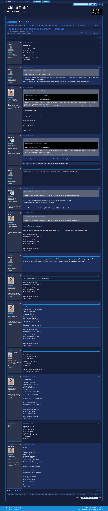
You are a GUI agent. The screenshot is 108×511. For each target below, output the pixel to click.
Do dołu (9, 37)
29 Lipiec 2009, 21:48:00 (28, 303)
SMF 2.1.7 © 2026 (9, 507)
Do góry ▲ (100, 507)
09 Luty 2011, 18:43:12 (28, 423)
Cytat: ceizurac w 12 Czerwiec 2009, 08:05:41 (36, 70)
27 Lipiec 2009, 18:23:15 (28, 212)
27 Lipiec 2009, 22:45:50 (28, 255)
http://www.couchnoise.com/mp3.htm (32, 226)
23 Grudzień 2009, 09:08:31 (29, 376)
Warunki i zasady (93, 507)
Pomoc (87, 507)
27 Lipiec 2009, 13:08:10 (28, 188)
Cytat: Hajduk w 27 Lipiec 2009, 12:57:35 (35, 191)
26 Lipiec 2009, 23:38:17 (28, 67)
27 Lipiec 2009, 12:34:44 (28, 135)
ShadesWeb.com (17, 509)
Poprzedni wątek (86, 33)
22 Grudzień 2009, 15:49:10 (29, 350)
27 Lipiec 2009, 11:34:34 (28, 87)
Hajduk (10, 42)
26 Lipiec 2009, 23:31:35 (28, 42)
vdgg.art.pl (77, 18)
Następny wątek (96, 33)
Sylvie (68, 25)
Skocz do (78, 497)
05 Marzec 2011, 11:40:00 (28, 444)
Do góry (9, 490)
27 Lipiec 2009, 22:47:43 (28, 275)
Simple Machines (17, 507)
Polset (10, 135)
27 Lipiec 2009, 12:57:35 (28, 168)
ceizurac (10, 87)
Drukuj (99, 37)
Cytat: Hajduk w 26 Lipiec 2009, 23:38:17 (35, 90)
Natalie (10, 350)
